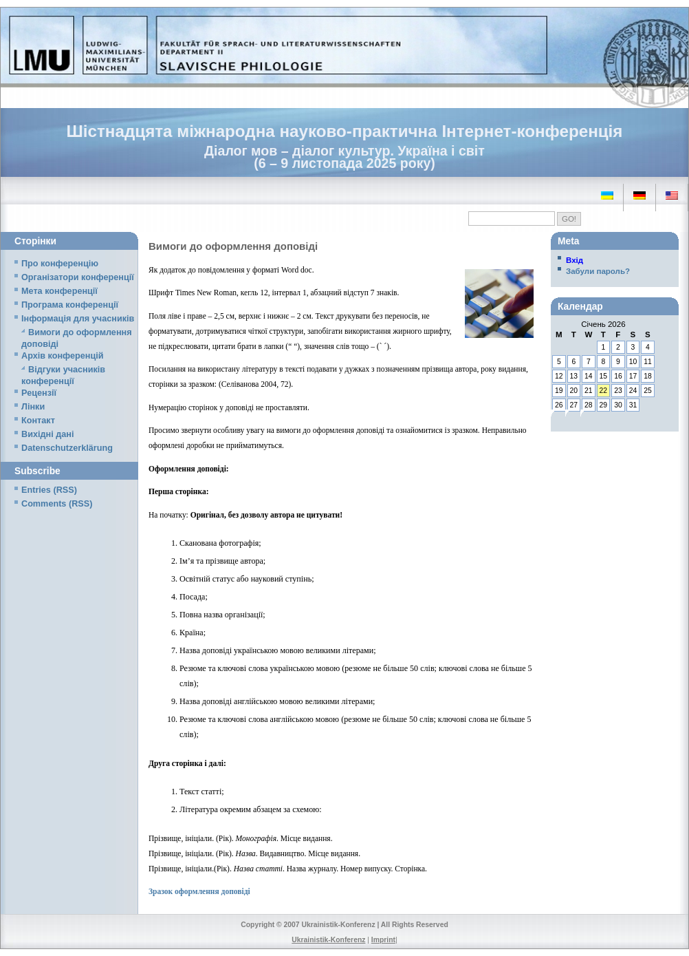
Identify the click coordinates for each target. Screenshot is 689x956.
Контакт (38, 420)
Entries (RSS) (49, 490)
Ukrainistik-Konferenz (328, 940)
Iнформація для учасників (77, 318)
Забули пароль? (598, 271)
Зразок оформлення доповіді (199, 891)
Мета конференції (59, 291)
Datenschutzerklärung (67, 448)
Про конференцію (59, 263)
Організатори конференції (77, 277)
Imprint (383, 940)
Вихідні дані (47, 434)
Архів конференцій (62, 356)
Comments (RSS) (56, 504)
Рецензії (38, 393)
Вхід (574, 260)
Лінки (33, 407)
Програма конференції (69, 305)
